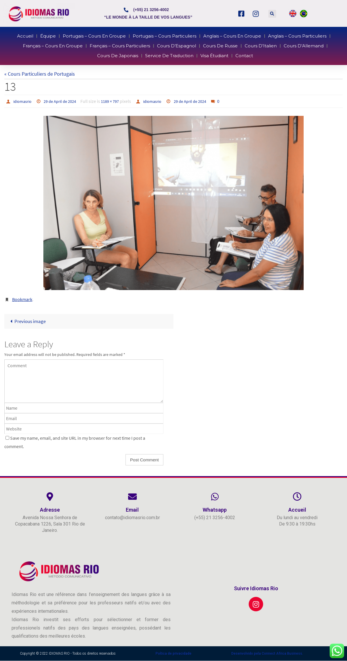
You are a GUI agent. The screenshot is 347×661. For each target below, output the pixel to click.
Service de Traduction (170, 53)
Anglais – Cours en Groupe (219, 38)
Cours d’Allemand (274, 46)
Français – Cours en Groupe (79, 46)
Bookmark (22, 299)
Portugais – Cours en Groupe (111, 38)
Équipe (76, 38)
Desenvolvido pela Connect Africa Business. (267, 654)
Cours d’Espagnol (176, 46)
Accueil (58, 38)
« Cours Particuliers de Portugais (39, 73)
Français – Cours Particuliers (131, 46)
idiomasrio (23, 101)
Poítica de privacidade (173, 654)
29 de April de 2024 (65, 101)
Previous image (28, 321)
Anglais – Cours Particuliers (269, 38)
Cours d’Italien (241, 46)
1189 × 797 (118, 101)
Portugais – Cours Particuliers (166, 38)
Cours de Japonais (130, 53)
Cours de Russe (209, 46)
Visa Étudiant (205, 53)
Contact (228, 53)
